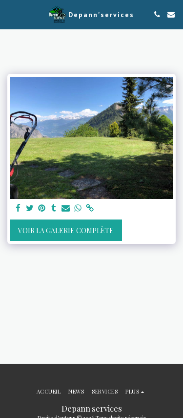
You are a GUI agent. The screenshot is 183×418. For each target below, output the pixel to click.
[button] (10, 14)
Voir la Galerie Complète (66, 230)
